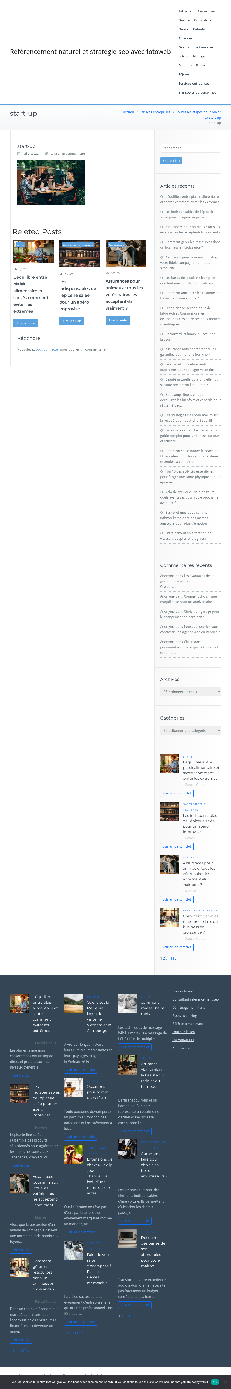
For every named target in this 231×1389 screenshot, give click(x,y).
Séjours (184, 74)
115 (174, 958)
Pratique (185, 65)
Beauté (184, 20)
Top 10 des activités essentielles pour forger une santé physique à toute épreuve (190, 476)
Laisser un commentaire (68, 153)
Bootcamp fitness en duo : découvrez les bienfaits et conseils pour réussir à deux (190, 400)
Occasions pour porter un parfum (97, 1092)
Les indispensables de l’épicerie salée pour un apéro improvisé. (77, 295)
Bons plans (202, 20)
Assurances (206, 11)
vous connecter (47, 349)
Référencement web (187, 1024)
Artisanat (186, 11)
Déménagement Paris (188, 1007)
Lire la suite (26, 323)
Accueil (128, 112)
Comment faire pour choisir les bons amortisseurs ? (154, 1164)
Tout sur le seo (183, 1032)
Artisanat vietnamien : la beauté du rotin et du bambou (152, 1075)
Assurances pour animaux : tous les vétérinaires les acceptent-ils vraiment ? (124, 295)
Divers (184, 29)
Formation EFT (183, 1040)
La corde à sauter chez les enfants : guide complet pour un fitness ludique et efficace (189, 435)
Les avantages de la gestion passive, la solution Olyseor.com (186, 581)
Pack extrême (182, 991)
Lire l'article (21, 1075)
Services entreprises (194, 83)
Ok (215, 1382)
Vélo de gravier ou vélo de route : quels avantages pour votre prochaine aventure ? (189, 497)
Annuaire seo (182, 1048)
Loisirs (184, 56)
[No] (225, 1382)
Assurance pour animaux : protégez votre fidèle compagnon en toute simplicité (190, 262)
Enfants (199, 29)
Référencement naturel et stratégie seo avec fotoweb (90, 52)
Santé (200, 65)
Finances (186, 38)
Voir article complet (177, 793)
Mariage (199, 56)
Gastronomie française (196, 47)
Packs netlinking (184, 1016)
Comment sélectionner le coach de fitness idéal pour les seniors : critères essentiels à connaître (189, 456)
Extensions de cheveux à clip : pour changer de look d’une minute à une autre (100, 1176)
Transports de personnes (197, 92)
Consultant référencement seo (195, 999)
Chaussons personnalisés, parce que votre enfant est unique (189, 647)
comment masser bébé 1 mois (154, 1008)
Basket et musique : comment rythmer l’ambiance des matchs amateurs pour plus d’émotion (185, 518)
